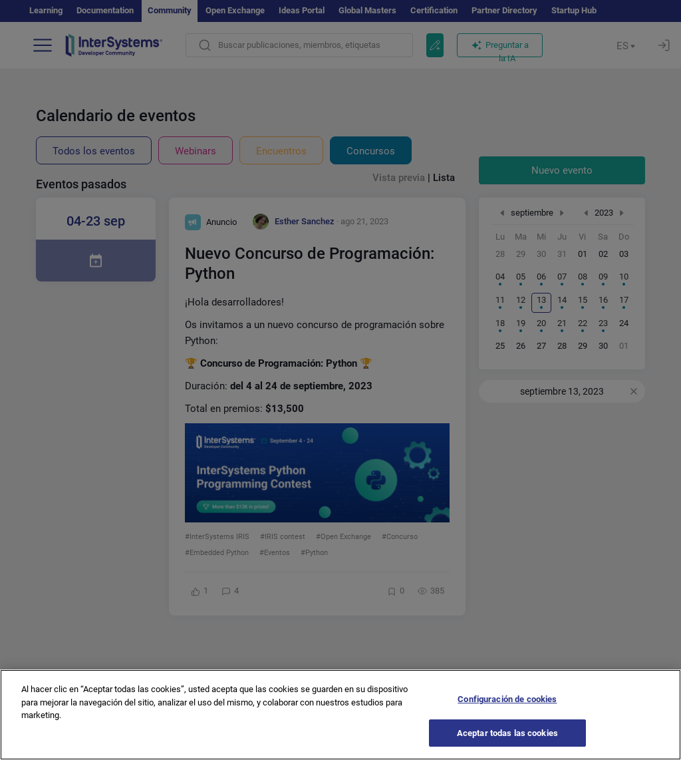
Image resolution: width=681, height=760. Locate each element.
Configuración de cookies (507, 716)
